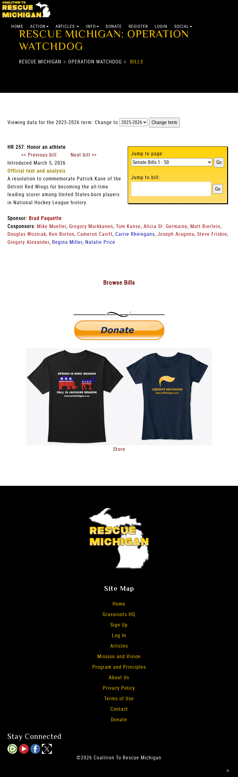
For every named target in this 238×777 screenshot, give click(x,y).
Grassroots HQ (119, 614)
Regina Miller (67, 242)
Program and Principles (119, 666)
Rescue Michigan (40, 61)
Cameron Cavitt (94, 234)
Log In (119, 635)
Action (39, 26)
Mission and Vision (119, 656)
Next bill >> (84, 154)
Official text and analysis (36, 170)
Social (183, 26)
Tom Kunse (128, 226)
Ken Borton (61, 234)
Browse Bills (119, 282)
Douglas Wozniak (26, 234)
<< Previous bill (39, 154)
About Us (119, 677)
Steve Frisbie (212, 234)
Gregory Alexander (28, 242)
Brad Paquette (45, 218)
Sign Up (119, 624)
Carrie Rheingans (135, 234)
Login (161, 26)
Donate (114, 26)
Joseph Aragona (175, 234)
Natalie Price (100, 242)
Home (17, 26)
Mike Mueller (51, 226)
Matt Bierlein (205, 226)
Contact (119, 709)
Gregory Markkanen (91, 226)
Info (92, 26)
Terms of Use (119, 698)
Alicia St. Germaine (165, 226)
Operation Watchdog (95, 61)
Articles (67, 26)
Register (138, 26)
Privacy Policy (119, 687)
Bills (136, 61)
